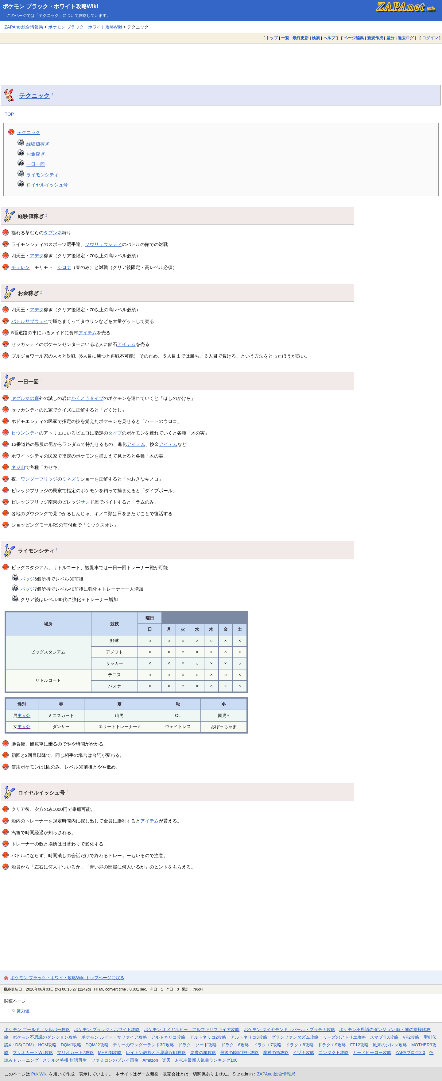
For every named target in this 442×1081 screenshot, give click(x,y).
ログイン (430, 38)
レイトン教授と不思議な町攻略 (156, 1052)
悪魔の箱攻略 (203, 1052)
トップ (272, 38)
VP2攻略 (411, 1037)
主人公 (23, 715)
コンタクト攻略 (334, 1052)
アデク (37, 255)
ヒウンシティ (25, 432)
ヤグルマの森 (25, 398)
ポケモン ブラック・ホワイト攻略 (107, 1029)
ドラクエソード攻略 (197, 1044)
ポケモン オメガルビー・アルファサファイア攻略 (192, 1029)
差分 (390, 38)
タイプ (115, 432)
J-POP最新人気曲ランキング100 (206, 1060)
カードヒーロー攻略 (372, 1052)
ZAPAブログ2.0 (410, 1052)
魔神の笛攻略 (276, 1052)
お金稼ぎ (35, 153)
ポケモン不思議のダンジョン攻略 (45, 1037)
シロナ (64, 267)
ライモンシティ (42, 174)
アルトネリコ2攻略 (208, 1037)
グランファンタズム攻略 (295, 1037)
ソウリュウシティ (103, 244)
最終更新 (300, 38)
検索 (316, 38)
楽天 (166, 1060)
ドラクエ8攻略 (299, 1044)
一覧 (285, 38)
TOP (9, 114)
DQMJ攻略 (71, 1044)
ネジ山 (18, 467)
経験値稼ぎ (37, 143)
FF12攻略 (359, 1044)
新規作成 (375, 38)
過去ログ (406, 38)
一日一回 (35, 164)
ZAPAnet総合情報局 (23, 27)
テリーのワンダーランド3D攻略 (143, 1044)
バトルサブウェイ (29, 321)
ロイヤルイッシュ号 (47, 184)
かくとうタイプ (87, 398)
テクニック (34, 95)
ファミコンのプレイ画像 (114, 1060)
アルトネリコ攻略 (168, 1037)
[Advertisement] (221, 59)
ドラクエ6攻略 (235, 1044)
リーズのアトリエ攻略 (344, 1037)
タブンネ (53, 232)
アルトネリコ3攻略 (249, 1037)
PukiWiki (39, 1073)
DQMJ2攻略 (97, 1044)
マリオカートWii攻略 (33, 1052)
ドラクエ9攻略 (332, 1044)
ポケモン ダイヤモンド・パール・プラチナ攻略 (289, 1029)
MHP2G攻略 (110, 1052)
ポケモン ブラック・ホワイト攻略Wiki (50, 6)
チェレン (20, 267)
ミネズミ (71, 478)
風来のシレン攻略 (390, 1044)
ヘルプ (329, 38)
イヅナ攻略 (303, 1052)
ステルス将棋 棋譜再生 (65, 1060)
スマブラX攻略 (384, 1037)
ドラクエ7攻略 (267, 1044)
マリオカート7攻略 (75, 1052)
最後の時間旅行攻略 (239, 1052)
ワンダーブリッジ (39, 478)
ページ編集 (354, 38)
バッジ (27, 578)
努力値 (23, 1010)
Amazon (150, 1060)
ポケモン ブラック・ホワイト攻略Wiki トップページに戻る (67, 977)
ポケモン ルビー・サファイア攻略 (114, 1037)
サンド (87, 501)
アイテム (87, 332)
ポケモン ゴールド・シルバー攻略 (37, 1029)
